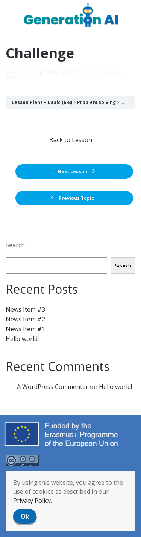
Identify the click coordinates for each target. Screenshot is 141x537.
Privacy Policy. (32, 500)
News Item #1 (25, 329)
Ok (25, 516)
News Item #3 (25, 309)
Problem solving (96, 102)
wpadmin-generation (64, 72)
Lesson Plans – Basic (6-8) (42, 102)
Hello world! (22, 338)
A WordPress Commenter (52, 386)
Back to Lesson (70, 140)
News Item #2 (25, 319)
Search (15, 245)
